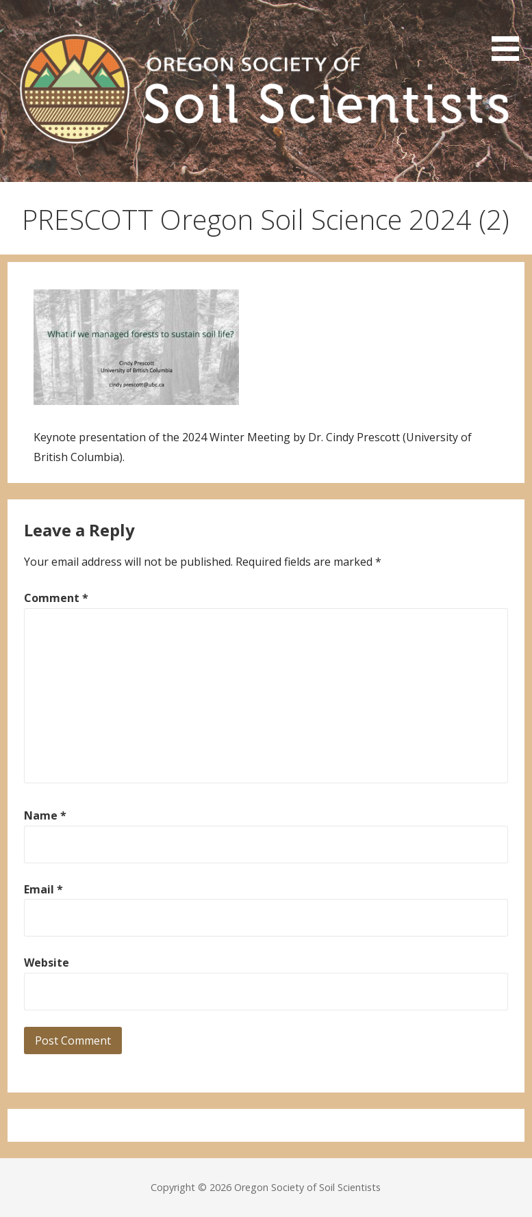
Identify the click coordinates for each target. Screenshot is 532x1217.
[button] (510, 33)
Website (46, 962)
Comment (56, 597)
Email (43, 889)
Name (45, 815)
